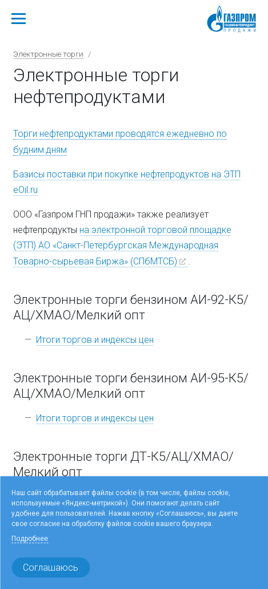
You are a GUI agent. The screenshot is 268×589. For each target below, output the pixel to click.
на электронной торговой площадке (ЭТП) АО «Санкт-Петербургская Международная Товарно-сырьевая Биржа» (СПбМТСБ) (122, 245)
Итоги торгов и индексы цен (95, 339)
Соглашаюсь (50, 567)
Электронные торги (48, 53)
